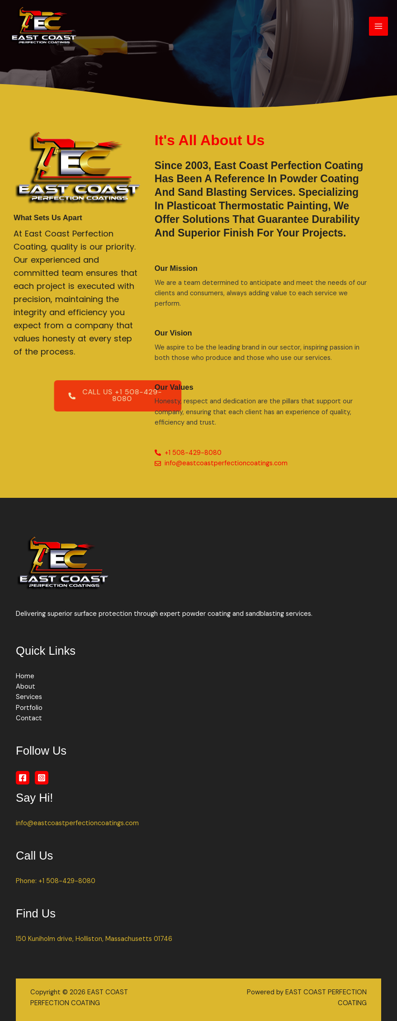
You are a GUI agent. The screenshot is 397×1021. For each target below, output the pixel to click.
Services (29, 697)
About (25, 686)
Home (25, 676)
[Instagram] (41, 778)
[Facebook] (22, 778)
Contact (29, 718)
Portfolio (29, 708)
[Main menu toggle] (378, 26)
